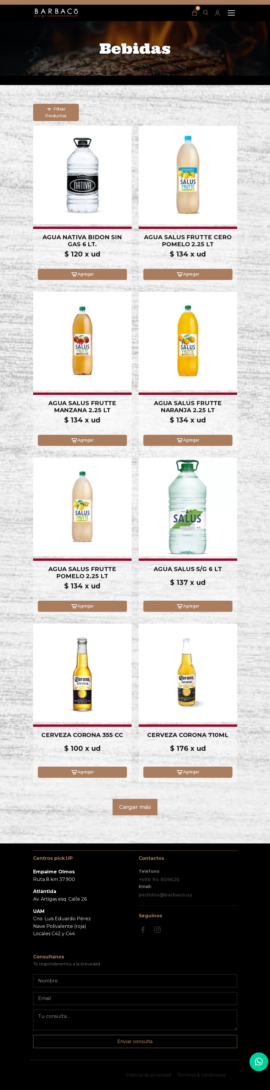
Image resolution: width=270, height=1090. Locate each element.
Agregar (82, 274)
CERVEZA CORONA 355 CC (82, 734)
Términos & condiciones (201, 1075)
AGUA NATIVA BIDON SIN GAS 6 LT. (82, 241)
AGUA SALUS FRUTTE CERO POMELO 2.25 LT (187, 241)
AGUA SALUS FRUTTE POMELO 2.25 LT (82, 573)
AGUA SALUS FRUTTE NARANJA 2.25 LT (188, 407)
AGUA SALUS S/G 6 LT (188, 569)
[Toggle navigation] (231, 13)
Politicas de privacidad (148, 1075)
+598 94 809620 (159, 879)
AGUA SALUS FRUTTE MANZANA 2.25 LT (82, 407)
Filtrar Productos (56, 112)
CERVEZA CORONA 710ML (187, 734)
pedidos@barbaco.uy (165, 895)
